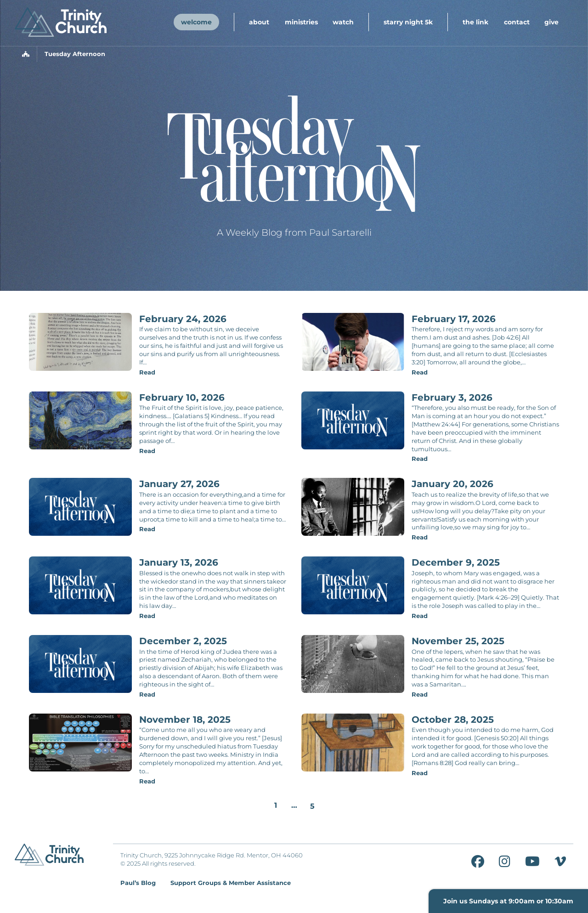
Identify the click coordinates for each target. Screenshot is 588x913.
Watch (343, 22)
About (259, 22)
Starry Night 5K (408, 22)
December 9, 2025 (456, 562)
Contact (517, 22)
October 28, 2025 (453, 719)
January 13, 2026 (178, 562)
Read (147, 372)
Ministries (301, 22)
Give (551, 22)
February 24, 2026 (182, 318)
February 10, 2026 (182, 397)
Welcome (196, 22)
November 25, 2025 (458, 640)
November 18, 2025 (185, 719)
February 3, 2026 (452, 397)
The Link (475, 22)
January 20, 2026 (452, 483)
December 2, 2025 (183, 640)
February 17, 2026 (454, 318)
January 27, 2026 (179, 483)
